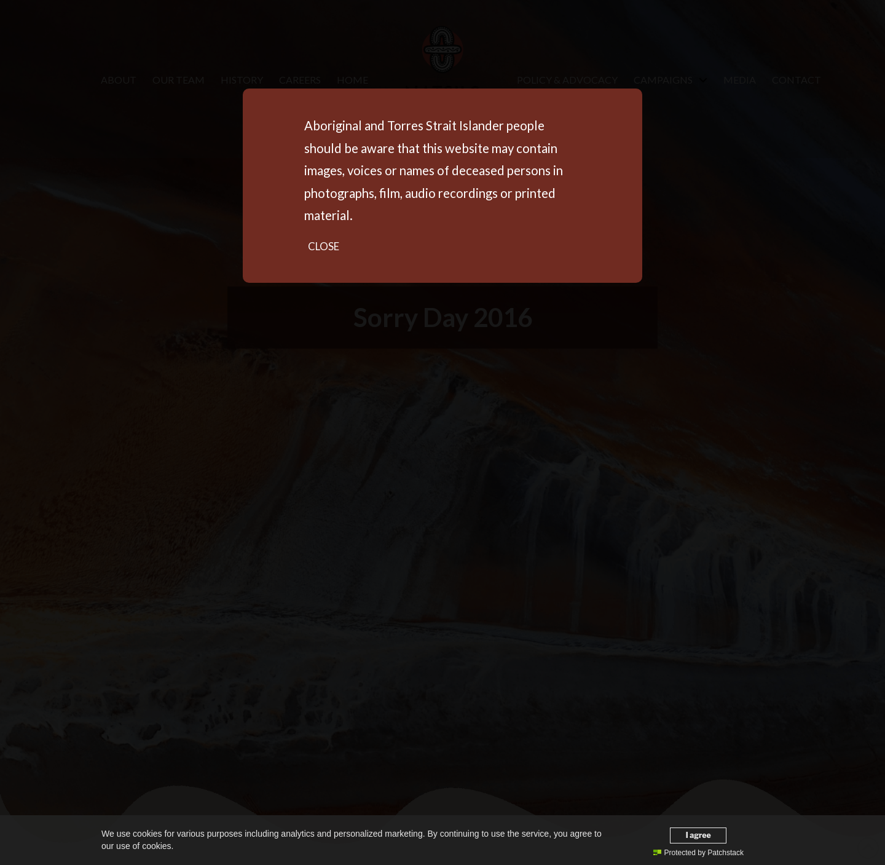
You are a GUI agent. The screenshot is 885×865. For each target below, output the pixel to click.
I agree (698, 835)
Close (323, 246)
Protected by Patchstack (698, 852)
